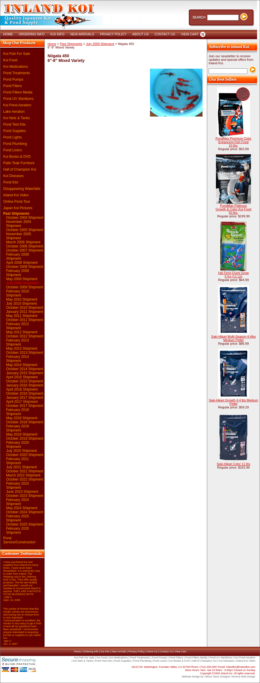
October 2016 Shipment (24, 393)
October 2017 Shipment (24, 406)
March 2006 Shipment (23, 242)
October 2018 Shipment (24, 422)
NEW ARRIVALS (82, 34)
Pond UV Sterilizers (18, 99)
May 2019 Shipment (21, 434)
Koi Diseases (13, 176)
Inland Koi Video (16, 195)
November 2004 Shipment (18, 224)
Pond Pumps (13, 79)
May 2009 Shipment (21, 279)
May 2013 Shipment (21, 348)
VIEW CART (190, 34)
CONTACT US (164, 34)
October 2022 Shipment (24, 479)
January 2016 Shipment (24, 385)
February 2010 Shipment (17, 293)
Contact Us (166, 651)
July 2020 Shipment (21, 451)
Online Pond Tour (16, 202)
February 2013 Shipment (17, 342)
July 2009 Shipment (22, 283)
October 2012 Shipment (24, 336)
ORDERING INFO (32, 34)
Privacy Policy (136, 651)
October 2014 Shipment (24, 369)
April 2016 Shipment (22, 389)
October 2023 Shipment (24, 496)
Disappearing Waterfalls (21, 189)
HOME (8, 34)
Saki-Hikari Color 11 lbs (233, 464)
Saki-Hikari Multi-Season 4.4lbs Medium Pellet (233, 338)
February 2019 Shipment (17, 428)
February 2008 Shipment (17, 256)
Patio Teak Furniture (18, 163)
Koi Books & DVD (17, 157)
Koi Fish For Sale (16, 54)
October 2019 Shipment (24, 438)
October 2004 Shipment (24, 218)
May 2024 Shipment (21, 508)
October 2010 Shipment (24, 308)
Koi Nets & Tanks (16, 118)
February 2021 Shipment (17, 461)
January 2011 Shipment (24, 312)
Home (52, 44)
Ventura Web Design (243, 676)
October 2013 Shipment (24, 353)
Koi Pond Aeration (17, 105)
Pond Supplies (14, 131)
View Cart (180, 651)
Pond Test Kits (14, 124)
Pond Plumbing (15, 144)
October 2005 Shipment (24, 230)
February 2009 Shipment (17, 273)
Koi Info (105, 651)
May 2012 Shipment (21, 332)
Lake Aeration (14, 112)
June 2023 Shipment (22, 492)
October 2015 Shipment (24, 381)
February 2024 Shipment (17, 502)
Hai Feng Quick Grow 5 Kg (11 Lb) (233, 274)
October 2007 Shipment (24, 250)
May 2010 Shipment (21, 299)
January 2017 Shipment (24, 398)
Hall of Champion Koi (19, 169)
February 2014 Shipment (17, 359)
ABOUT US (140, 34)
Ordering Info (91, 651)
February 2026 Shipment (17, 530)
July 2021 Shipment (21, 467)
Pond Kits (10, 182)
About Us (152, 651)
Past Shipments (16, 214)
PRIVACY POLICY (113, 34)
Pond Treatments (16, 73)
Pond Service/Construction (19, 540)
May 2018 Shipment (21, 418)
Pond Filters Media (17, 92)
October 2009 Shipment (24, 287)
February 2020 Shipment (17, 445)
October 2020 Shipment (24, 455)
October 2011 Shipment (24, 320)
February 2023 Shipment (17, 485)
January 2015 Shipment (24, 373)
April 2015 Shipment (22, 377)
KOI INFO (57, 34)
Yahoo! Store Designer (217, 676)
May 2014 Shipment (21, 365)
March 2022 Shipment (23, 475)
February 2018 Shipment (17, 412)
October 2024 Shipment (24, 512)
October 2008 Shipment (24, 267)
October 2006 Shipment (24, 246)
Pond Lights (12, 137)
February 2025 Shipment (17, 518)
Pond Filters (12, 86)
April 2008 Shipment (22, 263)
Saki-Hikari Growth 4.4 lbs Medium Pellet (233, 401)
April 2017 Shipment (22, 402)
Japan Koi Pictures (17, 208)
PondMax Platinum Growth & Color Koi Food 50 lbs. (233, 209)
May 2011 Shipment (21, 316)
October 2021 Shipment (24, 471)
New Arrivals (118, 651)
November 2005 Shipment (18, 236)
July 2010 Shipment (21, 303)
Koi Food (10, 60)
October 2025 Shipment (24, 524)
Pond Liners (12, 150)
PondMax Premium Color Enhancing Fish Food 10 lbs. (234, 142)
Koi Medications (15, 67)
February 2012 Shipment (17, 326)
